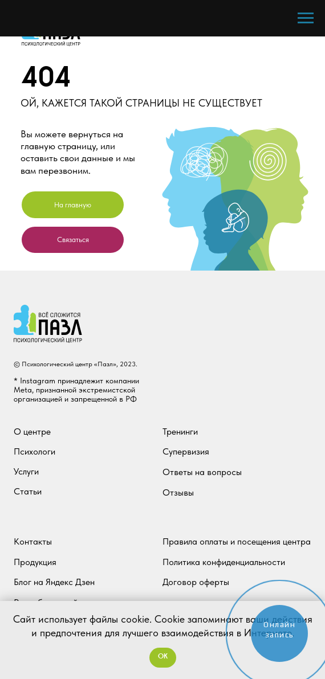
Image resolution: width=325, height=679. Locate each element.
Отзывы (178, 492)
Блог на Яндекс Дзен (54, 581)
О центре (32, 431)
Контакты (33, 541)
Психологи (34, 451)
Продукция (35, 562)
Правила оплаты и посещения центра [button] (236, 541)
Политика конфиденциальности (223, 562)
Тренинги (180, 431)
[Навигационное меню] (306, 18)
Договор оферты (195, 581)
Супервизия (185, 451)
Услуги (26, 471)
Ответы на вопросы (202, 472)
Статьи (28, 491)
